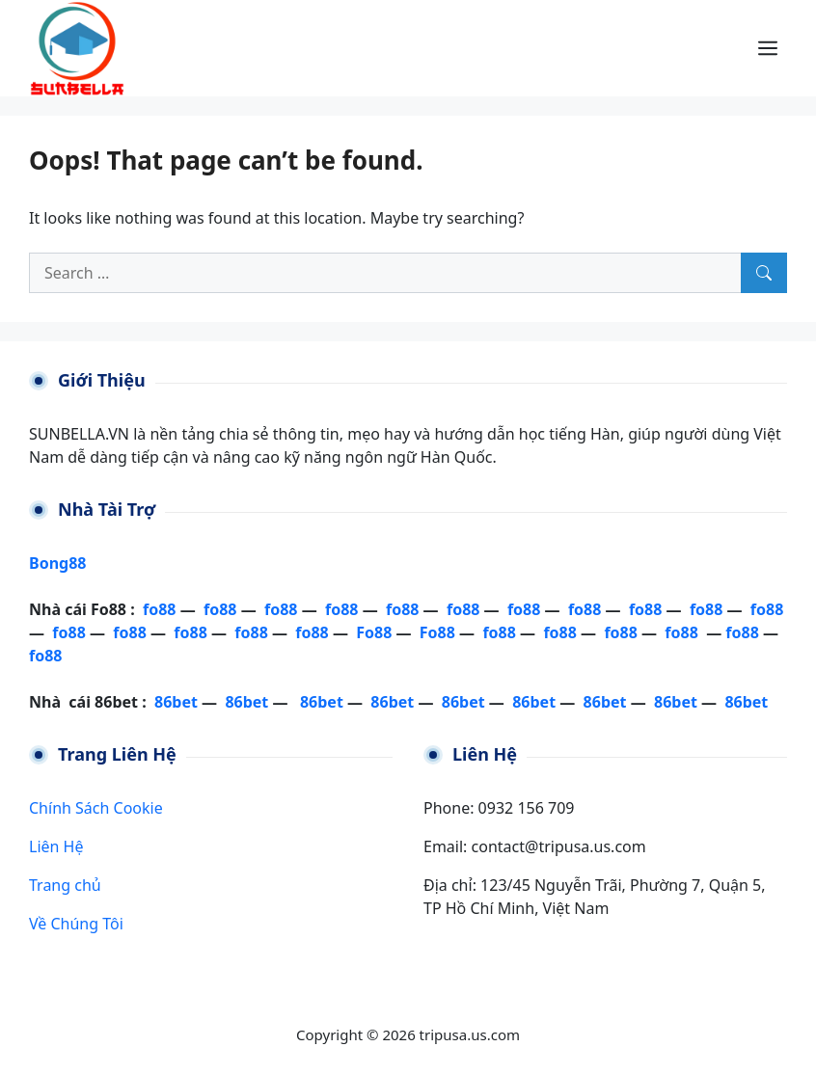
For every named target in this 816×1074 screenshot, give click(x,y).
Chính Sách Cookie (96, 808)
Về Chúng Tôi (76, 923)
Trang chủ (65, 885)
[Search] (764, 273)
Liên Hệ (56, 846)
